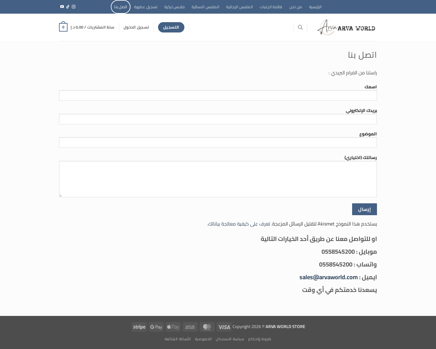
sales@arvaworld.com (328, 277)
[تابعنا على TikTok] (68, 7)
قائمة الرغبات (271, 6)
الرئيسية (315, 6)
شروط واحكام (259, 338)
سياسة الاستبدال (230, 338)
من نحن (295, 6)
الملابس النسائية (205, 6)
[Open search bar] (300, 27)
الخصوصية (203, 338)
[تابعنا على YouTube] (62, 7)
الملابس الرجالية (239, 6)
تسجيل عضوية (145, 6)
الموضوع (218, 141)
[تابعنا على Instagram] (73, 7)
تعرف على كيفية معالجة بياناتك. (238, 223)
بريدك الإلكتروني (218, 118)
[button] (136, 27)
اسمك (218, 94)
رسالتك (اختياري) (218, 178)
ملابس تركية (174, 6)
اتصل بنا (120, 6)
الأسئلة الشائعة (178, 338)
